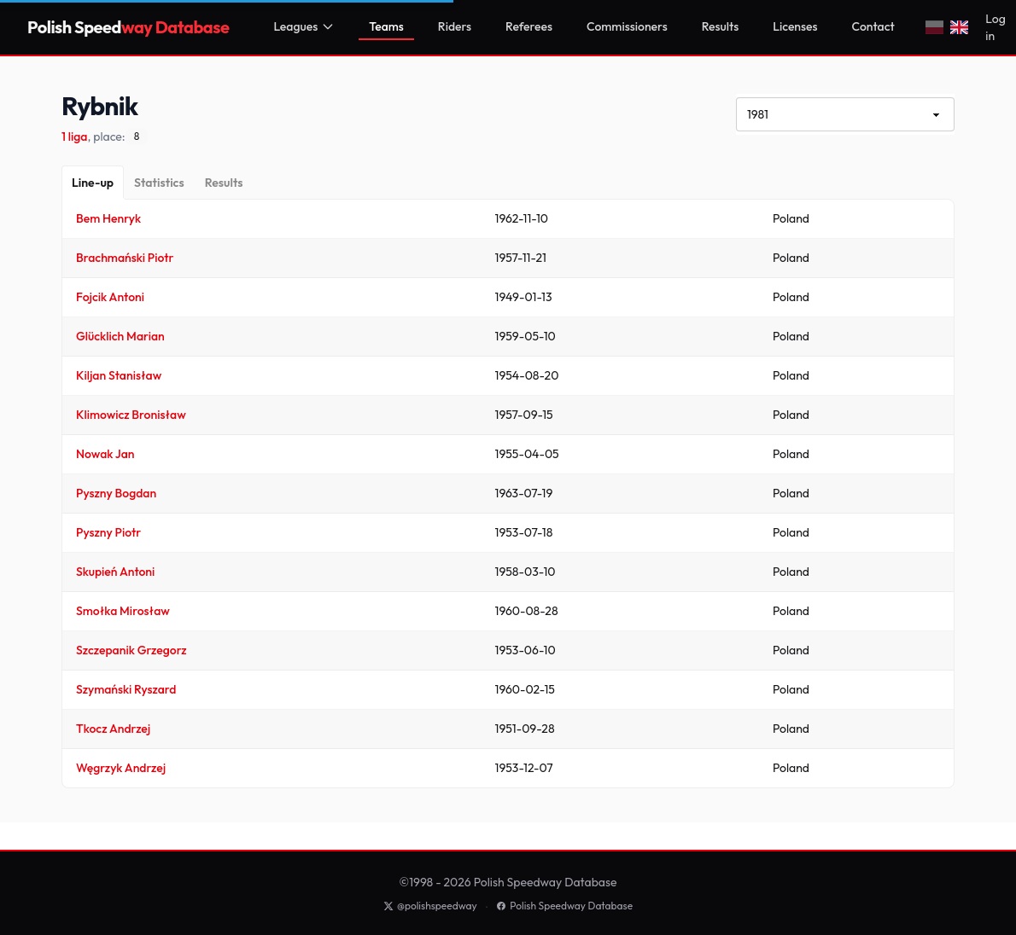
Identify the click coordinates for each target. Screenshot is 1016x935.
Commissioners (627, 26)
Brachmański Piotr (124, 257)
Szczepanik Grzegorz (131, 650)
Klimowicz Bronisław (131, 414)
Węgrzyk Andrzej (121, 767)
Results (720, 26)
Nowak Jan (105, 454)
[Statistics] (159, 183)
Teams (386, 26)
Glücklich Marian (120, 336)
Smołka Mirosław (123, 610)
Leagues (304, 26)
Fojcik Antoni (110, 297)
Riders (454, 26)
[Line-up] (92, 183)
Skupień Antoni (115, 571)
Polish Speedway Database (564, 905)
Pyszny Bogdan (116, 493)
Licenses (795, 26)
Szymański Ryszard (126, 689)
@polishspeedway (430, 905)
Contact (873, 26)
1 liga (74, 136)
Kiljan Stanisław (118, 375)
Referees (528, 26)
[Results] (224, 183)
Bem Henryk (108, 218)
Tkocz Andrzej (113, 728)
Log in (995, 27)
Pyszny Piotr (108, 532)
